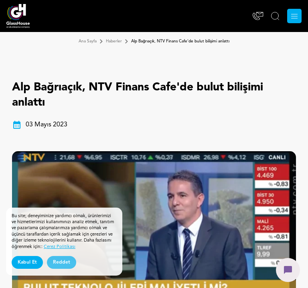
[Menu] (294, 16)
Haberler (114, 41)
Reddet (61, 262)
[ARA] (275, 16)
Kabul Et (27, 262)
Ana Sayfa (88, 41)
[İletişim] (258, 16)
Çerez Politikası (59, 247)
